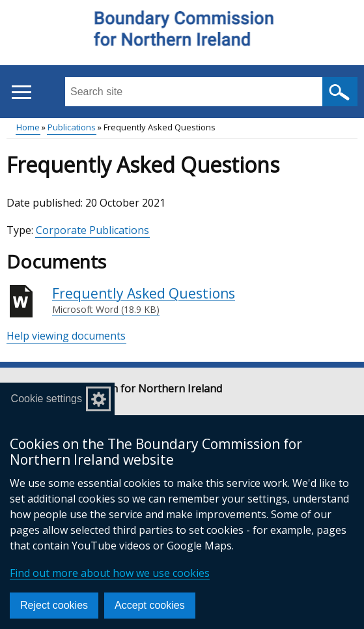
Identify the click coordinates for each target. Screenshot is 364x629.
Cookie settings (46, 398)
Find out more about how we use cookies (110, 573)
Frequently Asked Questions (143, 300)
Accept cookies (150, 605)
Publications (72, 127)
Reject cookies (54, 605)
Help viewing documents (66, 336)
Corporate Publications (92, 230)
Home (28, 127)
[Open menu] (21, 92)
